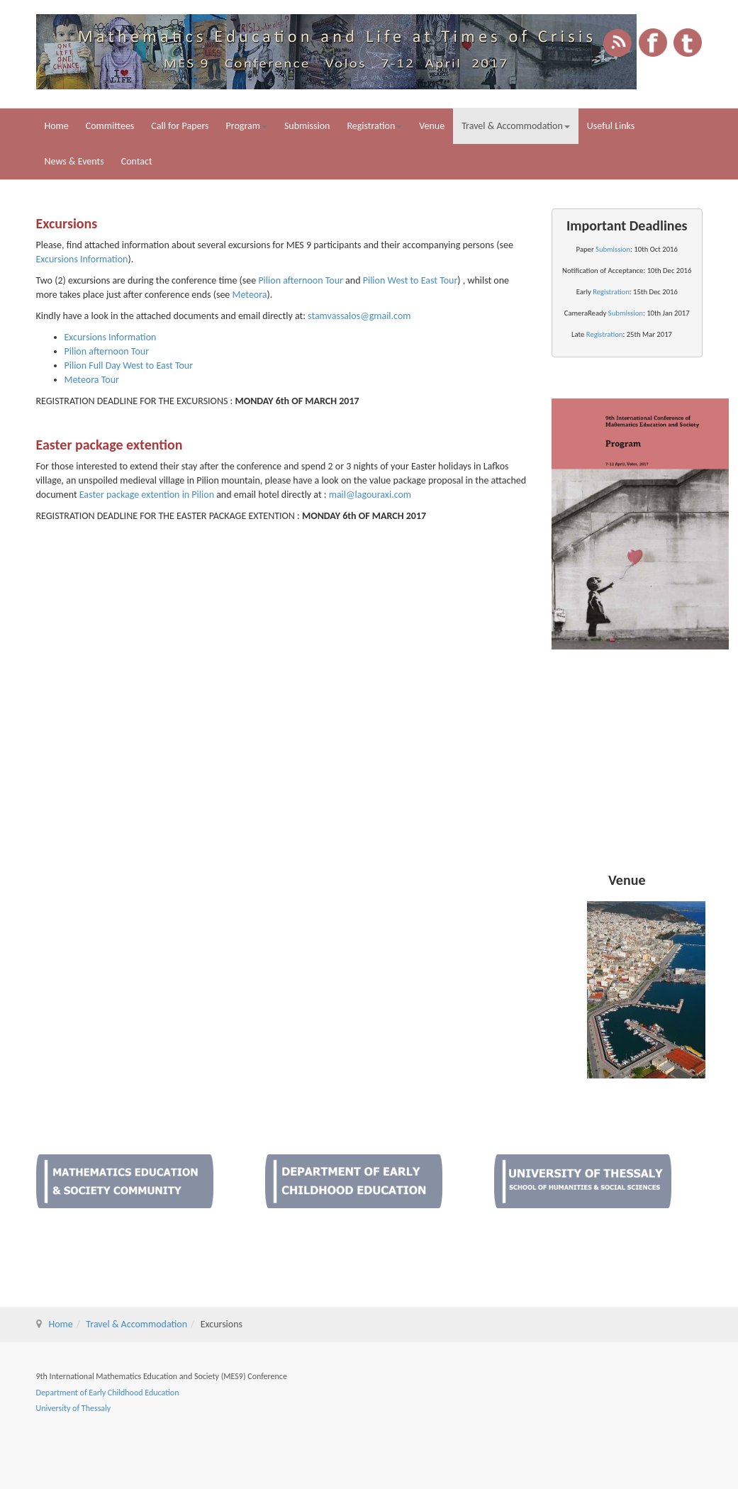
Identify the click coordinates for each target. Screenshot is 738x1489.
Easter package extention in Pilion (146, 495)
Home (57, 126)
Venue (432, 126)
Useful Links (610, 126)
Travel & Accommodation (516, 126)
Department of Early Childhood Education (107, 1393)
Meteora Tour (92, 380)
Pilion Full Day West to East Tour (129, 365)
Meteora (250, 295)
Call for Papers (179, 126)
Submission (307, 126)
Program (246, 126)
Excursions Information (82, 259)
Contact (136, 161)
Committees (110, 126)
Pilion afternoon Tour (300, 280)
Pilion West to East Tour (410, 280)
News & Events (74, 161)
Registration (374, 126)
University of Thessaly (73, 1408)
